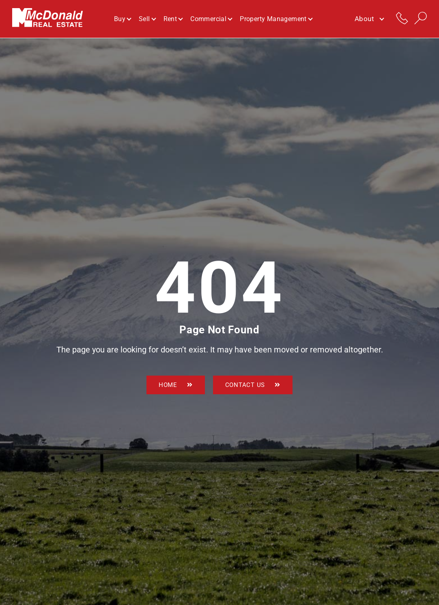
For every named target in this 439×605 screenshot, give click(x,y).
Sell (147, 19)
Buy (122, 19)
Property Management (276, 19)
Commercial (211, 19)
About (369, 19)
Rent (173, 19)
